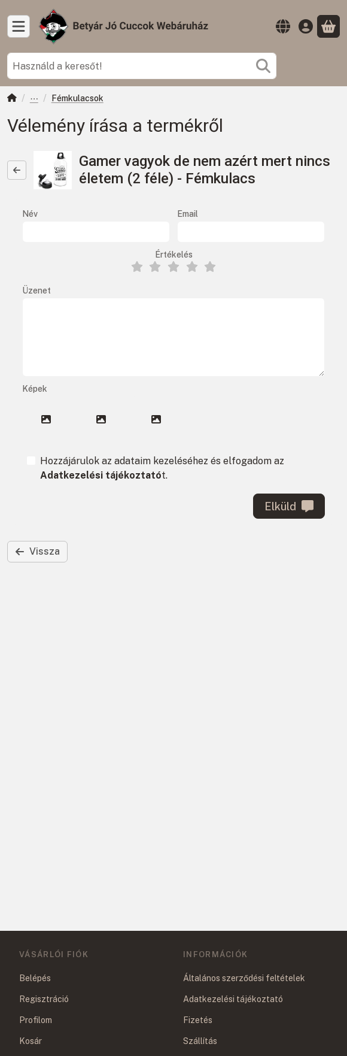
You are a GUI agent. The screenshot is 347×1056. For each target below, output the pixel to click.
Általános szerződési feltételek (244, 978)
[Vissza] (16, 170)
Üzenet (36, 290)
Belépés (35, 978)
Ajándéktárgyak (34, 99)
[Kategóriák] (18, 26)
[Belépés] (305, 26)
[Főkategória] (12, 99)
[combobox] (141, 66)
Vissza (37, 551)
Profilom (35, 1020)
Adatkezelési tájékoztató (233, 999)
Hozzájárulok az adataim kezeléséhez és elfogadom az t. (162, 468)
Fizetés (197, 1020)
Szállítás (200, 1041)
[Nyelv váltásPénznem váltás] (283, 26)
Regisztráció (44, 999)
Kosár (30, 1041)
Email (187, 214)
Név (30, 214)
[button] (46, 419)
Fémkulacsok (77, 98)
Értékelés (174, 254)
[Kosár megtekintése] (328, 26)
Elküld (288, 506)
